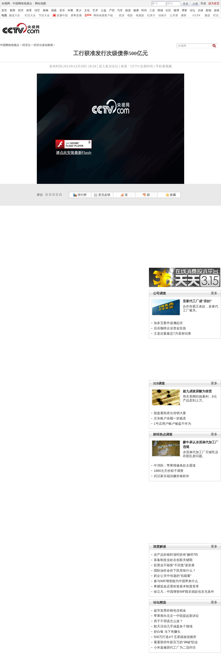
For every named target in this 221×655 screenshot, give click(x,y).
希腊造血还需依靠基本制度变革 (176, 586)
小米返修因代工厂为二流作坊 (175, 647)
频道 (207, 15)
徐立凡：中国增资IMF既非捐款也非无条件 (184, 591)
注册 (195, 3)
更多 (214, 293)
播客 (183, 15)
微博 (176, 10)
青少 (78, 10)
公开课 (174, 15)
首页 (4, 10)
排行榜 (79, 194)
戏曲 (54, 10)
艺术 (95, 10)
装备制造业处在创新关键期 (173, 560)
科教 (70, 10)
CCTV (197, 15)
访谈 (200, 10)
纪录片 (151, 15)
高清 (121, 15)
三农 (152, 10)
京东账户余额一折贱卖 (170, 418)
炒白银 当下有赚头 (167, 631)
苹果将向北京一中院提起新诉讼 (176, 616)
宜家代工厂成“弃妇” (197, 301)
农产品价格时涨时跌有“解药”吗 (176, 554)
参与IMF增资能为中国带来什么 (176, 581)
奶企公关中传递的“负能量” (172, 576)
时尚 (144, 10)
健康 (136, 10)
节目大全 (44, 15)
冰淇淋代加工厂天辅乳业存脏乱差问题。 (200, 454)
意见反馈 (102, 194)
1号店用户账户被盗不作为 (172, 423)
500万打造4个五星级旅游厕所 (175, 637)
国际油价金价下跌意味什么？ (175, 570)
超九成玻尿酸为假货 (197, 391)
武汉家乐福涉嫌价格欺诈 (171, 476)
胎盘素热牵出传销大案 (170, 413)
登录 (185, 3)
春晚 (45, 10)
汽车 (120, 10)
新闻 (12, 10)
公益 (103, 10)
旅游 (128, 10)
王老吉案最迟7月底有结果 (172, 333)
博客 (184, 10)
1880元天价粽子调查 (168, 471)
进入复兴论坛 (108, 66)
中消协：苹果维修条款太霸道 (175, 465)
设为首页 (213, 3)
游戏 (216, 10)
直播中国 (62, 15)
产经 (112, 10)
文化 (87, 10)
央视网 (6, 3)
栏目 (216, 15)
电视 (4, 15)
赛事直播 (76, 15)
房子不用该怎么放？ (168, 621)
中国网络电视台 (22, 3)
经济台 (26, 45)
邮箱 (208, 10)
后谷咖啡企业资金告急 (170, 328)
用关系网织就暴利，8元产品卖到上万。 (200, 398)
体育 (29, 10)
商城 (160, 10)
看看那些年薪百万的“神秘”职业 (176, 642)
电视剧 (140, 15)
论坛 (192, 10)
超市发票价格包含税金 (170, 610)
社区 (168, 10)
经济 (20, 10)
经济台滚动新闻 (43, 45)
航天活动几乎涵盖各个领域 (173, 626)
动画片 (162, 15)
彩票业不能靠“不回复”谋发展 (174, 565)
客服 (203, 3)
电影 (130, 15)
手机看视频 (164, 66)
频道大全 (14, 15)
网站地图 (40, 3)
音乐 (62, 10)
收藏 (171, 194)
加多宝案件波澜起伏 (168, 323)
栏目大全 (30, 15)
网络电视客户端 (103, 15)
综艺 (37, 10)
